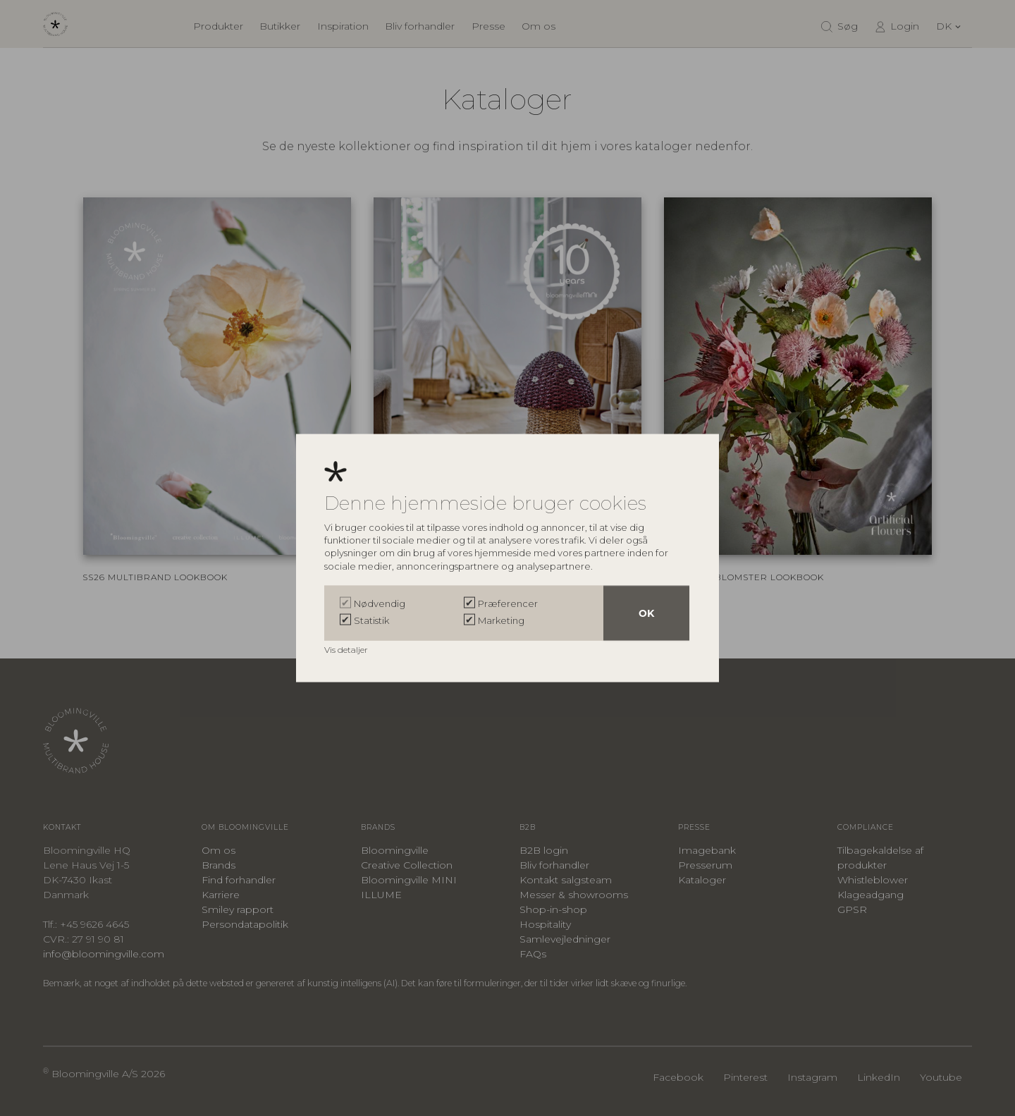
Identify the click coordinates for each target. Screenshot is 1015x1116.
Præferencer (508, 603)
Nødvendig (379, 603)
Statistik (371, 620)
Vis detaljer (347, 649)
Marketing (501, 620)
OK (646, 613)
